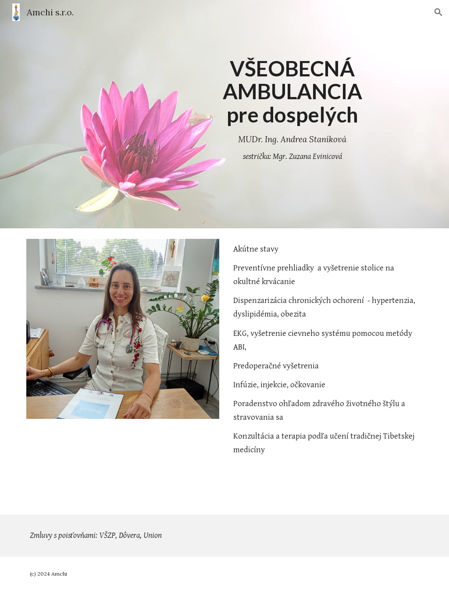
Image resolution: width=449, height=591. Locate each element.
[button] (438, 12)
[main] (292, 114)
